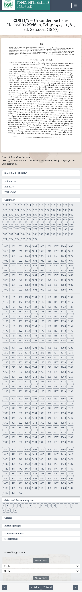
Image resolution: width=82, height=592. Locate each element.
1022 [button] (20, 255)
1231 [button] (12, 362)
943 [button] (59, 214)
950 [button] (29, 219)
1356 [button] (48, 422)
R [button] (65, 505)
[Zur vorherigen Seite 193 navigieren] (4, 587)
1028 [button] (63, 255)
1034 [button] (34, 260)
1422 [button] (20, 459)
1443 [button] (27, 468)
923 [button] (11, 209)
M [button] (46, 505)
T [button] (72, 505)
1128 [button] (63, 306)
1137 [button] (56, 311)
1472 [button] (20, 483)
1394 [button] (34, 442)
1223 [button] (27, 357)
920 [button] (65, 205)
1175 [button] (41, 330)
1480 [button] (5, 488)
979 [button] (59, 229)
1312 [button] (20, 403)
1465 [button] (41, 478)
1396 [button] (48, 442)
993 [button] (71, 234)
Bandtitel (9, 186)
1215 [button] (41, 352)
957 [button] (71, 219)
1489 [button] (70, 488)
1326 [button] (48, 408)
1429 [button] (70, 459)
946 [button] (5, 219)
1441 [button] (12, 468)
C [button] (11, 505)
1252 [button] (20, 372)
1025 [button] (41, 255)
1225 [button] (41, 357)
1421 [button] (12, 459)
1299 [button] (70, 391)
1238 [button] (63, 362)
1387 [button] (56, 437)
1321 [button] (12, 408)
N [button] (50, 505)
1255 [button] (41, 372)
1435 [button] (41, 463)
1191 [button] (12, 340)
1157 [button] (56, 321)
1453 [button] (27, 473)
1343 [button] (27, 417)
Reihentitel (10, 181)
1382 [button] (20, 437)
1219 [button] (70, 352)
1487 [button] (56, 488)
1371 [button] (12, 432)
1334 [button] (34, 413)
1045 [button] (41, 265)
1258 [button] (63, 372)
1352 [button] (20, 422)
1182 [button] (20, 335)
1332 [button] (20, 413)
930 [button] (53, 209)
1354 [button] (34, 422)
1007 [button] (56, 246)
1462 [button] (20, 478)
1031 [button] (12, 260)
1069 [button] (70, 275)
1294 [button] (34, 391)
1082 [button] (20, 284)
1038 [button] (63, 260)
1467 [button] (56, 478)
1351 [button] (12, 422)
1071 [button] (12, 280)
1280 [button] (5, 386)
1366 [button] (48, 427)
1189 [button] (70, 335)
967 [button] (59, 224)
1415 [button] (41, 454)
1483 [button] (27, 488)
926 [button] (29, 209)
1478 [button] (63, 483)
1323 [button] (27, 408)
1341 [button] (12, 417)
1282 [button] (20, 386)
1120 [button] (5, 306)
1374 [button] (34, 432)
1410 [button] (5, 454)
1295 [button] (41, 391)
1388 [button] (63, 437)
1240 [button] (5, 367)
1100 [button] (5, 297)
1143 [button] (27, 316)
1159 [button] (70, 321)
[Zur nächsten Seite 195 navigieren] (75, 587)
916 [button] (41, 205)
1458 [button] (63, 473)
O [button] (54, 505)
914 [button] (29, 205)
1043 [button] (27, 265)
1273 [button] (27, 381)
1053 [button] (27, 270)
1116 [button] (48, 301)
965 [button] (47, 224)
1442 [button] (20, 468)
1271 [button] (12, 381)
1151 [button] (12, 321)
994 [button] (5, 238)
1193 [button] (27, 340)
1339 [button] (70, 413)
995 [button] (11, 238)
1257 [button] (56, 372)
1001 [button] (12, 246)
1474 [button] (34, 483)
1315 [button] (41, 403)
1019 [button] (70, 251)
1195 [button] (41, 340)
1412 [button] (20, 454)
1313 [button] (27, 403)
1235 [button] (41, 362)
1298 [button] (63, 391)
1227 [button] (56, 357)
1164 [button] (34, 326)
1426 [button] (48, 459)
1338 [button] (63, 413)
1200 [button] (5, 347)
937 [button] (23, 214)
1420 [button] (5, 459)
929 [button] (47, 209)
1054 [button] (34, 270)
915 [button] (35, 205)
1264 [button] (34, 376)
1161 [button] (12, 326)
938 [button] (29, 214)
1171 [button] (12, 330)
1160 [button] (5, 326)
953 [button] (47, 219)
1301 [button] (12, 398)
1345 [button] (41, 417)
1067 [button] (56, 275)
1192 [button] (20, 340)
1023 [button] (27, 255)
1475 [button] (41, 483)
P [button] (57, 505)
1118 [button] (63, 301)
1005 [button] (41, 246)
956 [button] (65, 219)
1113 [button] (27, 301)
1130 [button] (5, 311)
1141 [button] (12, 316)
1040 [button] (5, 265)
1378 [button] (63, 432)
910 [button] (5, 205)
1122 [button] (20, 306)
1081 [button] (12, 284)
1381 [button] (12, 437)
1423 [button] (27, 459)
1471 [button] (12, 483)
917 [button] (47, 205)
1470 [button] (5, 483)
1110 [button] (5, 301)
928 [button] (41, 209)
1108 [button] (63, 297)
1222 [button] (20, 357)
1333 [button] (27, 413)
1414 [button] (34, 454)
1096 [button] (48, 289)
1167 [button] (56, 326)
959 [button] (11, 224)
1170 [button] (5, 330)
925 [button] (23, 209)
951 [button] (35, 219)
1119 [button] (70, 301)
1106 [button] (48, 297)
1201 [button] (12, 347)
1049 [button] (70, 265)
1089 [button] (70, 284)
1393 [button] (27, 442)
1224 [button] (34, 357)
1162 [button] (20, 326)
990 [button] (53, 234)
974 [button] (29, 229)
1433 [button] (27, 463)
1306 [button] (48, 398)
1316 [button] (48, 403)
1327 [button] (56, 408)
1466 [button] (48, 478)
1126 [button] (48, 306)
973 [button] (23, 229)
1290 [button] (5, 391)
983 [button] (11, 234)
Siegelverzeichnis (14, 533)
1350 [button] (5, 422)
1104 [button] (34, 297)
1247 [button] (56, 367)
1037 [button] (56, 260)
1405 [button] (41, 449)
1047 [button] (56, 265)
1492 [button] (20, 492)
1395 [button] (41, 442)
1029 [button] (70, 255)
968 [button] (65, 224)
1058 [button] (63, 270)
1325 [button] (41, 408)
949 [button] (23, 219)
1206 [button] (48, 347)
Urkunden (9, 199)
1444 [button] (34, 468)
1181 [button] (12, 335)
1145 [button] (41, 316)
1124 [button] (34, 306)
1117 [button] (56, 301)
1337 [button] (56, 413)
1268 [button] (63, 376)
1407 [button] (56, 449)
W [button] (8, 510)
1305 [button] (41, 398)
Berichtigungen (12, 525)
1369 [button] (70, 427)
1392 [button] (20, 442)
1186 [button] (48, 335)
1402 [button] (20, 449)
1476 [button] (48, 483)
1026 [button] (48, 255)
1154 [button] (34, 321)
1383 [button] (27, 437)
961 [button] (23, 224)
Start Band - (15, 173)
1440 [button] (5, 468)
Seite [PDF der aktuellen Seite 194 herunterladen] (34, 587)
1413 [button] (27, 454)
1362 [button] (20, 427)
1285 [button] (41, 386)
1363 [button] (27, 427)
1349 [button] (70, 417)
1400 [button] (5, 449)
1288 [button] (63, 386)
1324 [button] (34, 408)
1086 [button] (48, 284)
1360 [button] (5, 427)
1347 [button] (56, 417)
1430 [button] (5, 463)
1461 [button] (12, 478)
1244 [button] (34, 367)
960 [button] (17, 224)
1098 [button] (63, 289)
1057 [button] (56, 270)
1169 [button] (70, 326)
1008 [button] (63, 246)
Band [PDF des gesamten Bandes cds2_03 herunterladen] (47, 587)
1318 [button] (63, 403)
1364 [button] (34, 427)
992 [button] (65, 234)
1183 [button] (27, 335)
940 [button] (41, 214)
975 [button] (35, 229)
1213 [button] (27, 352)
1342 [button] (20, 417)
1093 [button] (27, 289)
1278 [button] (63, 381)
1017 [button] (56, 251)
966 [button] (53, 224)
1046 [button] (48, 265)
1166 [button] (48, 326)
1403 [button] (27, 449)
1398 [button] (63, 442)
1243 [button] (27, 367)
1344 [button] (34, 417)
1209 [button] (70, 347)
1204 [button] (34, 347)
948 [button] (17, 219)
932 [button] (65, 209)
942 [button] (53, 214)
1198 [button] (63, 340)
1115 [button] (41, 301)
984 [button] (17, 234)
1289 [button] (70, 386)
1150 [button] (5, 321)
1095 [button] (41, 289)
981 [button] (71, 229)
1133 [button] (27, 311)
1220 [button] (5, 357)
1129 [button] (70, 306)
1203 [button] (27, 347)
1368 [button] (63, 427)
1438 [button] (63, 463)
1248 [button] (63, 367)
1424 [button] (34, 459)
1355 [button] (41, 422)
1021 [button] (12, 255)
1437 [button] (56, 463)
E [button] (19, 505)
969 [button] (71, 224)
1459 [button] (70, 473)
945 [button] (71, 214)
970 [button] (5, 229)
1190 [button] (5, 340)
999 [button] (35, 238)
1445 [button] (41, 468)
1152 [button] (20, 321)
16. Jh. (7, 571)
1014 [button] (34, 251)
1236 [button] (48, 362)
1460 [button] (5, 478)
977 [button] (47, 229)
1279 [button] (70, 381)
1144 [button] (34, 316)
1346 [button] (48, 417)
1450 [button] (5, 473)
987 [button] (35, 234)
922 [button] (5, 209)
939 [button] (35, 214)
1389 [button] (70, 437)
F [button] (22, 505)
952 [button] (41, 219)
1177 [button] (56, 330)
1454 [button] (34, 473)
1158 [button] (63, 321)
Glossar (8, 517)
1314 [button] (34, 403)
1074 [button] (34, 280)
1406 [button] (48, 449)
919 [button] (59, 205)
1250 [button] (5, 372)
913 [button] (23, 205)
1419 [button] (70, 454)
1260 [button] (5, 376)
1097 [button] (56, 289)
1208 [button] (63, 347)
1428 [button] (63, 459)
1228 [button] (63, 357)
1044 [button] (34, 265)
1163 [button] (27, 326)
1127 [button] (56, 306)
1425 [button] (41, 459)
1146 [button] (48, 316)
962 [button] (29, 224)
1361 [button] (12, 427)
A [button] (4, 505)
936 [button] (17, 214)
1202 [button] (20, 347)
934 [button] (5, 214)
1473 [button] (27, 483)
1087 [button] (56, 284)
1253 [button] (27, 372)
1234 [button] (34, 362)
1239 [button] (70, 362)
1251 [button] (12, 372)
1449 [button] (70, 468)
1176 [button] (48, 330)
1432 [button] (20, 463)
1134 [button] (34, 311)
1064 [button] (34, 275)
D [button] (15, 505)
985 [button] (23, 234)
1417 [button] (56, 454)
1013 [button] (27, 251)
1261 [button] (12, 376)
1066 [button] (48, 275)
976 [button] (41, 229)
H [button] (30, 505)
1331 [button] (12, 413)
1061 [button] (12, 275)
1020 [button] (5, 255)
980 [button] (65, 229)
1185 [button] (41, 335)
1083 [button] (27, 284)
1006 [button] (48, 246)
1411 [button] (12, 454)
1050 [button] (5, 270)
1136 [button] (48, 311)
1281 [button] (12, 386)
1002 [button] (20, 246)
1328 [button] (63, 408)
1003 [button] (27, 246)
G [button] (26, 505)
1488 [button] (63, 488)
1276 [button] (48, 381)
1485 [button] (41, 488)
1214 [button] (34, 352)
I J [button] (34, 505)
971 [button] (11, 229)
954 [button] (53, 219)
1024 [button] (34, 255)
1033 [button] (27, 260)
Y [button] (12, 510)
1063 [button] (27, 275)
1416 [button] (48, 454)
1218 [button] (63, 352)
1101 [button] (12, 297)
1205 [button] (41, 347)
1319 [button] (70, 403)
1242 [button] (20, 367)
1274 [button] (34, 381)
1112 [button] (20, 301)
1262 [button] (20, 376)
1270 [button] (5, 381)
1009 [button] (70, 246)
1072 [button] (20, 280)
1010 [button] (5, 251)
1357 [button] (56, 422)
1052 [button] (20, 270)
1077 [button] (56, 280)
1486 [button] (48, 488)
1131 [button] (12, 311)
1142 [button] (20, 316)
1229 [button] (70, 357)
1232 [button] (20, 362)
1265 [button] (41, 376)
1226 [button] (48, 357)
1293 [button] (27, 391)
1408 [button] (63, 449)
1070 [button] (5, 280)
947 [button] (11, 219)
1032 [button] (20, 260)
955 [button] (59, 219)
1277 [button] (56, 381)
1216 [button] (48, 352)
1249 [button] (70, 367)
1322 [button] (20, 408)
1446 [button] (48, 468)
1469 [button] (70, 478)
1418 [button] (63, 454)
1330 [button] (5, 413)
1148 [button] (63, 316)
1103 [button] (27, 297)
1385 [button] (41, 437)
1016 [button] (48, 251)
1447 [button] (56, 468)
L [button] (41, 505)
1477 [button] (56, 483)
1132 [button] (20, 311)
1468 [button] (63, 478)
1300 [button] (5, 398)
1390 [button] (5, 442)
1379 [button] (70, 432)
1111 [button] (12, 301)
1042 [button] (20, 265)
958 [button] (5, 224)
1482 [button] (20, 488)
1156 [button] (48, 321)
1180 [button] (5, 335)
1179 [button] (70, 330)
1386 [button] (48, 437)
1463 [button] (27, 478)
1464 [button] (34, 478)
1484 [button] (34, 488)
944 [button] (65, 214)
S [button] (69, 505)
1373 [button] (27, 432)
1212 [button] (20, 352)
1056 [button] (48, 270)
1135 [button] (41, 311)
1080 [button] (5, 284)
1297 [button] (56, 391)
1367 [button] (56, 427)
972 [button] (17, 229)
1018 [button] (63, 251)
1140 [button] (5, 316)
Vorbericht (10, 192)
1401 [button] (12, 449)
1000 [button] (5, 246)
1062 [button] (20, 275)
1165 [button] (41, 326)
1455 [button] (41, 473)
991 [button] (59, 234)
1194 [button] (34, 340)
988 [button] (41, 234)
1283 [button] (27, 386)
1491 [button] (12, 492)
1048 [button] (63, 265)
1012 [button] (20, 251)
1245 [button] (41, 367)
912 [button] (17, 205)
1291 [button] (12, 391)
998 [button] (29, 238)
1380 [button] (5, 437)
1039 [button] (70, 260)
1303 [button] (27, 398)
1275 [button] (41, 381)
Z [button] (15, 510)
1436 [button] (48, 463)
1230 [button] (5, 362)
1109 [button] (70, 297)
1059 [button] (70, 270)
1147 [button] (56, 316)
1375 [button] (41, 432)
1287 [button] (56, 386)
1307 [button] (56, 398)
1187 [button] (56, 335)
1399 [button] (70, 442)
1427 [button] (56, 459)
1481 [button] (12, 488)
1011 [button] (12, 251)
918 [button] (53, 205)
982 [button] (5, 234)
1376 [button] (48, 432)
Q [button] (61, 505)
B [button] (7, 505)
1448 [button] (63, 468)
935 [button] (11, 214)
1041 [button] (12, 265)
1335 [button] (41, 413)
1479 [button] (70, 483)
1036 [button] (48, 260)
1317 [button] (56, 403)
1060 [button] (5, 275)
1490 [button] (5, 492)
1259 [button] (70, 372)
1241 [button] (12, 367)
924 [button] (17, 209)
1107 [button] (56, 297)
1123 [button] (27, 306)
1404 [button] (34, 449)
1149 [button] (70, 316)
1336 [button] (48, 413)
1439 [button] (70, 463)
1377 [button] (56, 432)
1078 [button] (63, 280)
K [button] (38, 505)
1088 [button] (63, 284)
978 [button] (53, 229)
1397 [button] (56, 442)
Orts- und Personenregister (19, 500)
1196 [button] (48, 340)
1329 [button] (70, 408)
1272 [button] (20, 381)
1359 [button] (70, 422)
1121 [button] (12, 306)
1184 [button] (34, 335)
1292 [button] (20, 391)
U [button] (76, 505)
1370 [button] (5, 432)
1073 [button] (27, 280)
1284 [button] (34, 386)
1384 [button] (34, 437)
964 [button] (41, 224)
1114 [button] (34, 301)
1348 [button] (63, 417)
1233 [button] (27, 362)
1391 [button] (12, 442)
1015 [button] (41, 251)
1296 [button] (48, 391)
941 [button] (47, 214)
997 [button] (23, 238)
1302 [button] (20, 398)
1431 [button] (12, 463)
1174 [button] (34, 330)
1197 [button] (56, 340)
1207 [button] (56, 347)
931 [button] (59, 209)
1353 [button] (27, 422)
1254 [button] (34, 372)
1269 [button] (70, 376)
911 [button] (11, 205)
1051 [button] (12, 270)
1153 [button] (27, 321)
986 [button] (29, 234)
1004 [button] (34, 246)
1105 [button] (41, 297)
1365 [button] (41, 427)
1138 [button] (63, 311)
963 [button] (35, 224)
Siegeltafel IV (11, 538)
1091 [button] (12, 289)
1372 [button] (20, 432)
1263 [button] (27, 376)
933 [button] (71, 209)
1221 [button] (12, 357)
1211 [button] (12, 352)
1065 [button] (41, 275)
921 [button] (71, 205)
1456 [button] (48, 473)
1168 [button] (63, 326)
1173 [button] (27, 330)
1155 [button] (41, 321)
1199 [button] (70, 340)
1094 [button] (34, 289)
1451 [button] (12, 473)
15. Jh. (7, 566)
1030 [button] (5, 260)
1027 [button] (56, 255)
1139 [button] (70, 311)
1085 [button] (41, 284)
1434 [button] (34, 463)
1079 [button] (70, 280)
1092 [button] (20, 289)
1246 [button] (48, 367)
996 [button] (17, 238)
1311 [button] (12, 403)
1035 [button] (41, 260)
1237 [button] (56, 362)
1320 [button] (5, 408)
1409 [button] (70, 449)
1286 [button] (48, 386)
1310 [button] (5, 403)
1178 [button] (63, 330)
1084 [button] (34, 284)
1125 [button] (41, 306)
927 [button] (35, 209)
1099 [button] (70, 289)
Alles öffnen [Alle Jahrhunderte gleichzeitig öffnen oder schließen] (41, 560)
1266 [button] (48, 376)
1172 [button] (20, 330)
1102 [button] (20, 297)
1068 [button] (63, 275)
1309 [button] (70, 398)
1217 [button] (56, 352)
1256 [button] (48, 372)
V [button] (4, 510)
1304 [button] (34, 398)
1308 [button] (63, 398)
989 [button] (47, 234)
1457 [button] (56, 473)
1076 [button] (48, 280)
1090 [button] (5, 289)
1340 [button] (5, 417)
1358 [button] (63, 422)
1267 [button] (56, 376)
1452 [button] (20, 473)
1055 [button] (41, 270)
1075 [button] (41, 280)
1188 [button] (63, 335)
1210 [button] (5, 352)
